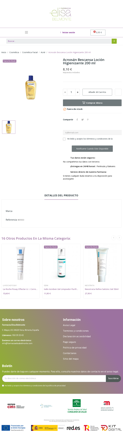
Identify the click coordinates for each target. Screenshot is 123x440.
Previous (113, 237)
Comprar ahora (92, 102)
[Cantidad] (71, 92)
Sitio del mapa (70, 359)
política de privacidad (56, 385)
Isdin (46, 285)
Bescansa (17, 211)
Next (119, 237)
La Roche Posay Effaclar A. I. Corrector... (20, 289)
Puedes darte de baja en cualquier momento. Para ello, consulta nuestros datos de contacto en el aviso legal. (60, 372)
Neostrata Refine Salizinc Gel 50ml (102, 289)
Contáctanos (69, 353)
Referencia (11, 219)
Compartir (77, 119)
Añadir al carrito (97, 92)
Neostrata (89, 285)
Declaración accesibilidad (77, 336)
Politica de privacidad (74, 348)
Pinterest (87, 119)
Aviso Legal (69, 325)
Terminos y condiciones (76, 331)
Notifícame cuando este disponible (92, 148)
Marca (9, 211)
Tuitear (82, 119)
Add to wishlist (118, 92)
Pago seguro (69, 342)
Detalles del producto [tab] (61, 195)
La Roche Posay (10, 285)
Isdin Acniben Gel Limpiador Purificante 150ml (61, 289)
